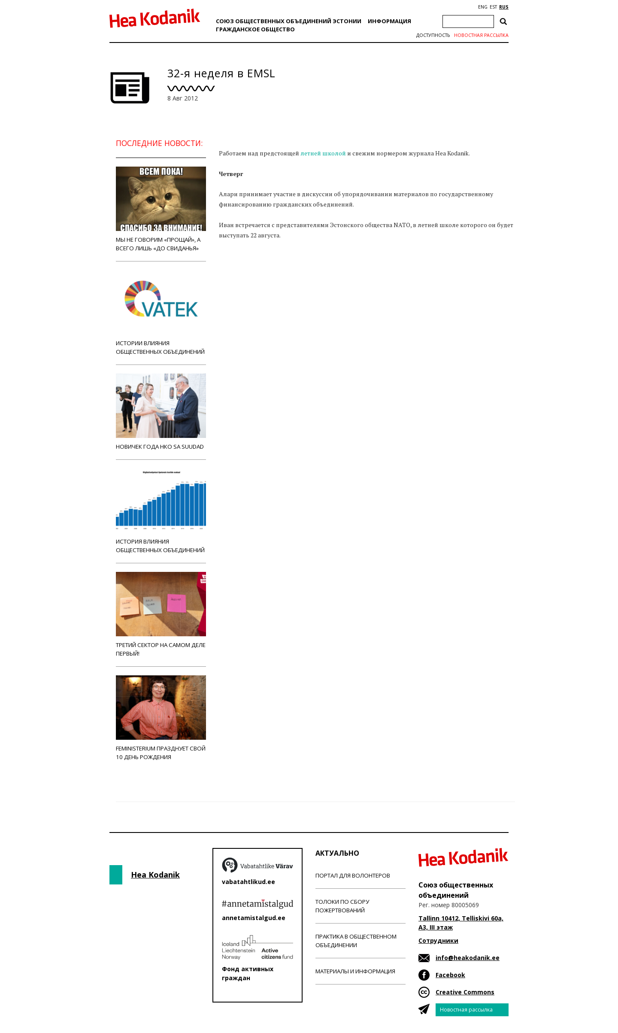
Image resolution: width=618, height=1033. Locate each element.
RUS (504, 7)
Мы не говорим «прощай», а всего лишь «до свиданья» (161, 209)
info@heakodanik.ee (468, 958)
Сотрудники (438, 940)
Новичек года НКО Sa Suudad (161, 412)
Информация (389, 21)
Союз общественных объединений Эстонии (288, 21)
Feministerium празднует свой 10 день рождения (161, 718)
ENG (483, 7)
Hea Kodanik (155, 874)
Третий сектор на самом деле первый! (161, 614)
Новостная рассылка (481, 35)
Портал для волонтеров (352, 875)
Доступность (433, 35)
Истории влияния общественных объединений (161, 312)
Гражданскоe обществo (255, 29)
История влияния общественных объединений (161, 511)
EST (493, 7)
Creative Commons (465, 992)
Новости (242, 268)
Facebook (450, 975)
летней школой (323, 153)
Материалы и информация (355, 971)
